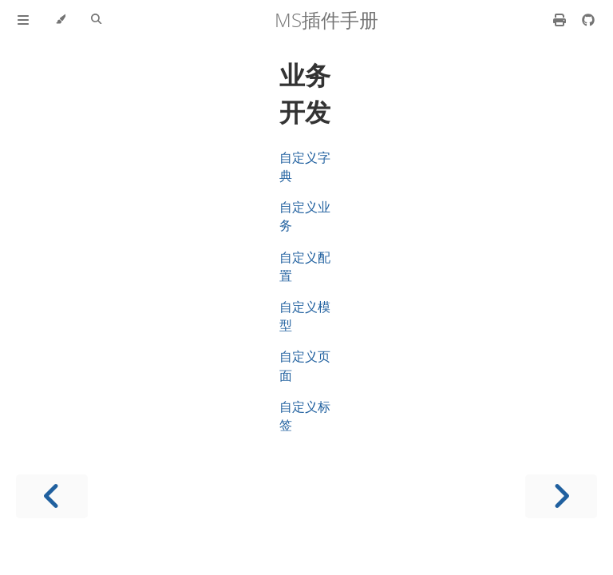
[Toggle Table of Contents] (23, 20)
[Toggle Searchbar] (96, 20)
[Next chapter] (561, 496)
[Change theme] (60, 20)
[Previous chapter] (52, 496)
